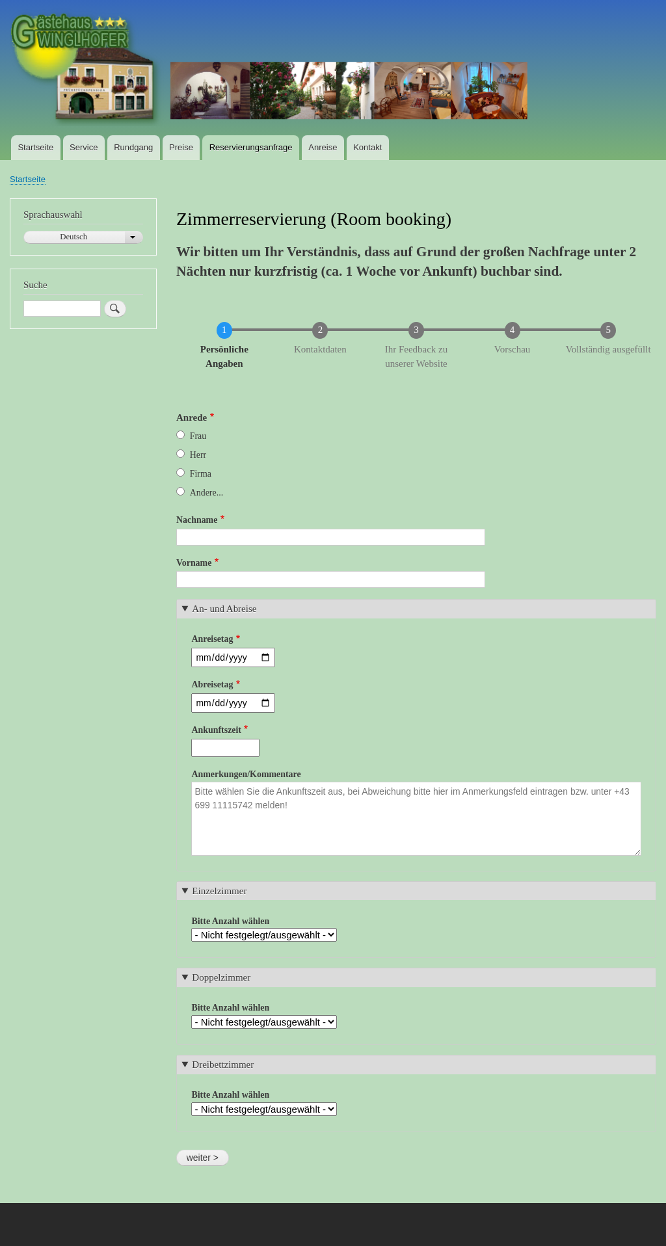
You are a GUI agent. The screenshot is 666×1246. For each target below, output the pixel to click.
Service (84, 147)
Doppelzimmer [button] (221, 977)
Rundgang (133, 147)
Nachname (196, 520)
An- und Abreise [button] (224, 608)
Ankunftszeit (216, 730)
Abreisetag (212, 684)
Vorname (193, 563)
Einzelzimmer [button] (219, 891)
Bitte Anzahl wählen (230, 921)
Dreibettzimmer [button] (223, 1064)
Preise (181, 147)
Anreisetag (212, 639)
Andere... (206, 492)
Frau (198, 436)
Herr (198, 455)
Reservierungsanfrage (251, 147)
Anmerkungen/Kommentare (245, 774)
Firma (200, 474)
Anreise (322, 147)
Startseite (35, 147)
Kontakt (367, 147)
